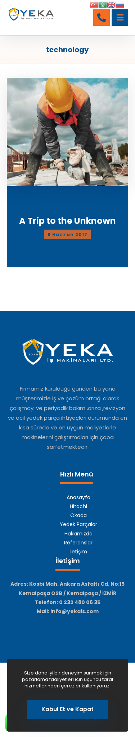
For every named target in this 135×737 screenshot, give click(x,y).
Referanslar (78, 542)
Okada (78, 515)
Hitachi (78, 506)
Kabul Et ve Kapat (67, 709)
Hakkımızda (78, 533)
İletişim (78, 551)
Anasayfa (78, 497)
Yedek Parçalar (78, 524)
